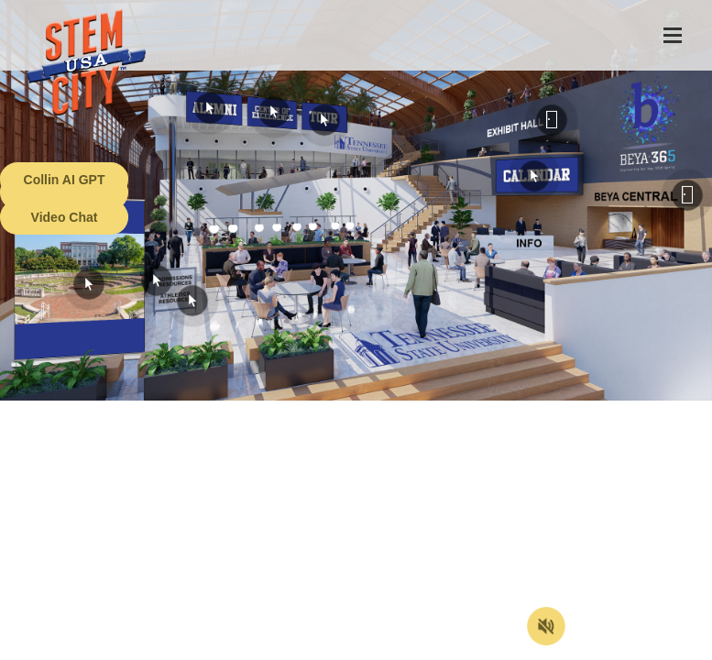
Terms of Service (104, 646)
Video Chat (64, 217)
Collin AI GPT (64, 179)
